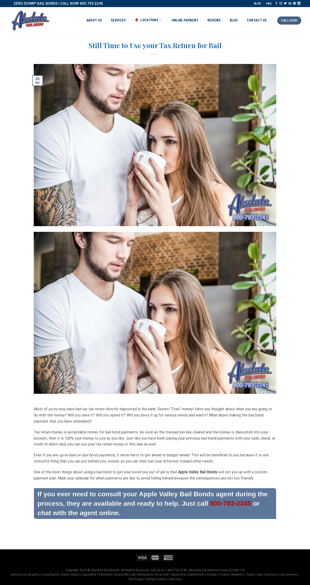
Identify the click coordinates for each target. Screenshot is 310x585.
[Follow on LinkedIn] (299, 3)
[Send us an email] (290, 3)
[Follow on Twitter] (285, 3)
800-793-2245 (230, 503)
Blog (234, 20)
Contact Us (257, 20)
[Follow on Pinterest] (294, 3)
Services (118, 20)
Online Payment (185, 20)
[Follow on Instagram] (280, 3)
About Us (94, 20)
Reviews (214, 20)
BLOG (257, 3)
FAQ (268, 3)
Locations (148, 20)
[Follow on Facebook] (276, 3)
